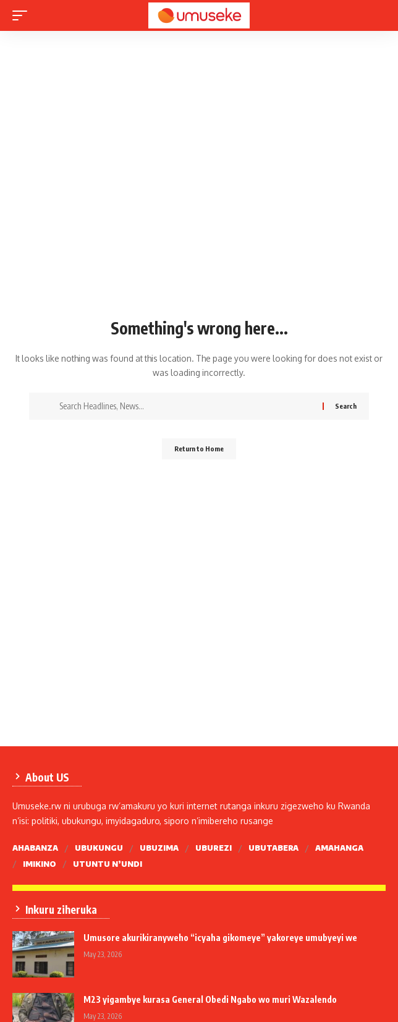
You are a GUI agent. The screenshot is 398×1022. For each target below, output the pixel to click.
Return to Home (199, 449)
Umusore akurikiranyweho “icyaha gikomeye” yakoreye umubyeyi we (220, 937)
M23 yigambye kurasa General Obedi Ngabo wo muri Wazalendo (210, 999)
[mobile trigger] (22, 15)
